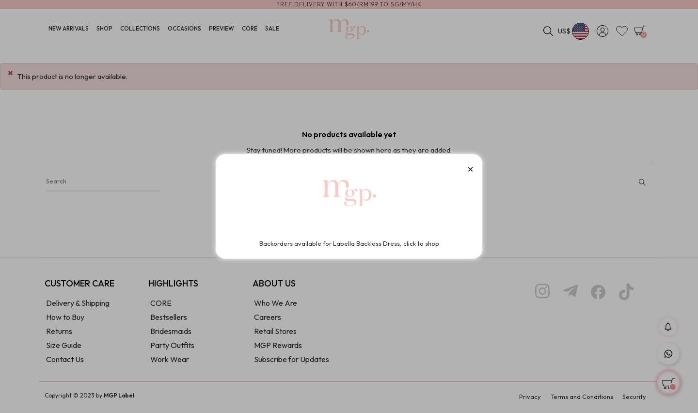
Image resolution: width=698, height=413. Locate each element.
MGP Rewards (278, 347)
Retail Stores (275, 333)
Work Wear (169, 361)
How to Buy (65, 319)
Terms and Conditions (578, 398)
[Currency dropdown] (573, 31)
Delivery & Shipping (78, 305)
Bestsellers (168, 319)
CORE (161, 305)
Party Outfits (172, 347)
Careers (267, 319)
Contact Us (65, 361)
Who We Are (275, 305)
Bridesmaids (170, 333)
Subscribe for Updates (291, 361)
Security (633, 398)
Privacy (523, 398)
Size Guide (63, 347)
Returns (59, 333)
